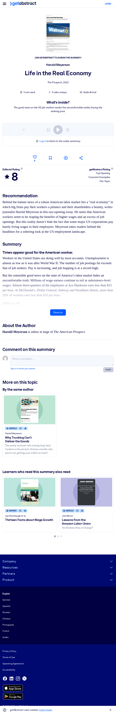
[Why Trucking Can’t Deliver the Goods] (29, 409)
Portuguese (8, 625)
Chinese (6, 618)
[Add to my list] (66, 158)
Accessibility (8, 670)
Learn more (45, 709)
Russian (6, 612)
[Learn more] (21, 168)
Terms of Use (8, 657)
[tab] (55, 536)
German (6, 600)
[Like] (35, 158)
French (5, 631)
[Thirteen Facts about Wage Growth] (29, 492)
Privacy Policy (9, 651)
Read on (57, 312)
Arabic (5, 637)
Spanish (6, 606)
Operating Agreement (13, 663)
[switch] (58, 129)
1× (23, 129)
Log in (42, 141)
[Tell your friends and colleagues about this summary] (81, 158)
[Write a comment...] (62, 361)
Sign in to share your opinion (23, 368)
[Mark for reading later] (50, 158)
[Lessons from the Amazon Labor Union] (86, 492)
